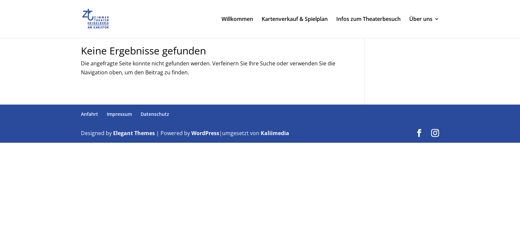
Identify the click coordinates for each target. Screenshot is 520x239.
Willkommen (237, 20)
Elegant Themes (134, 133)
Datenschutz (155, 114)
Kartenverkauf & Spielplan (295, 20)
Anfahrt (89, 114)
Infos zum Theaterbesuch (368, 20)
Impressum (119, 114)
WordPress (205, 133)
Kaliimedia (275, 133)
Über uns (420, 20)
